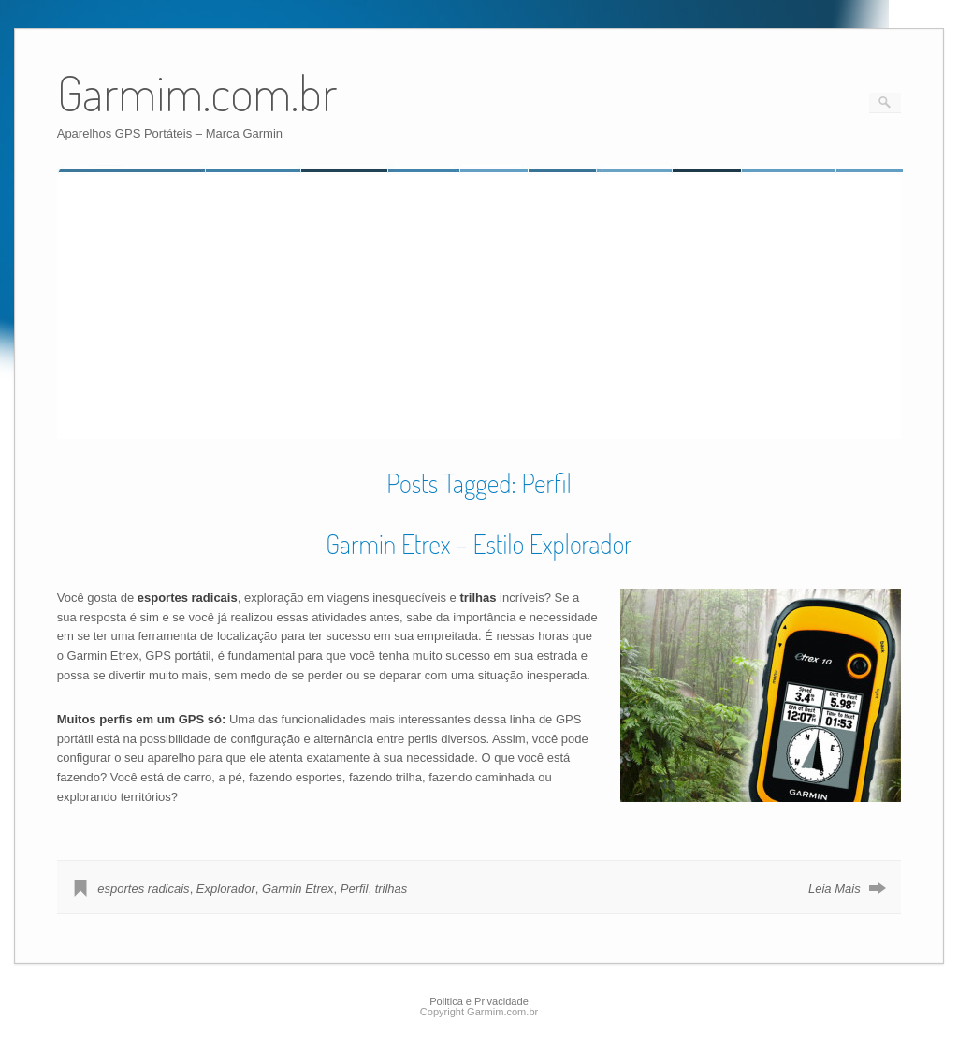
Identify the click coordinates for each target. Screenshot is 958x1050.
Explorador (225, 889)
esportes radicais (143, 889)
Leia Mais (834, 889)
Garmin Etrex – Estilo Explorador (479, 544)
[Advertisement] (214, 306)
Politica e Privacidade (479, 1001)
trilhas (391, 889)
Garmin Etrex (298, 889)
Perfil (355, 889)
